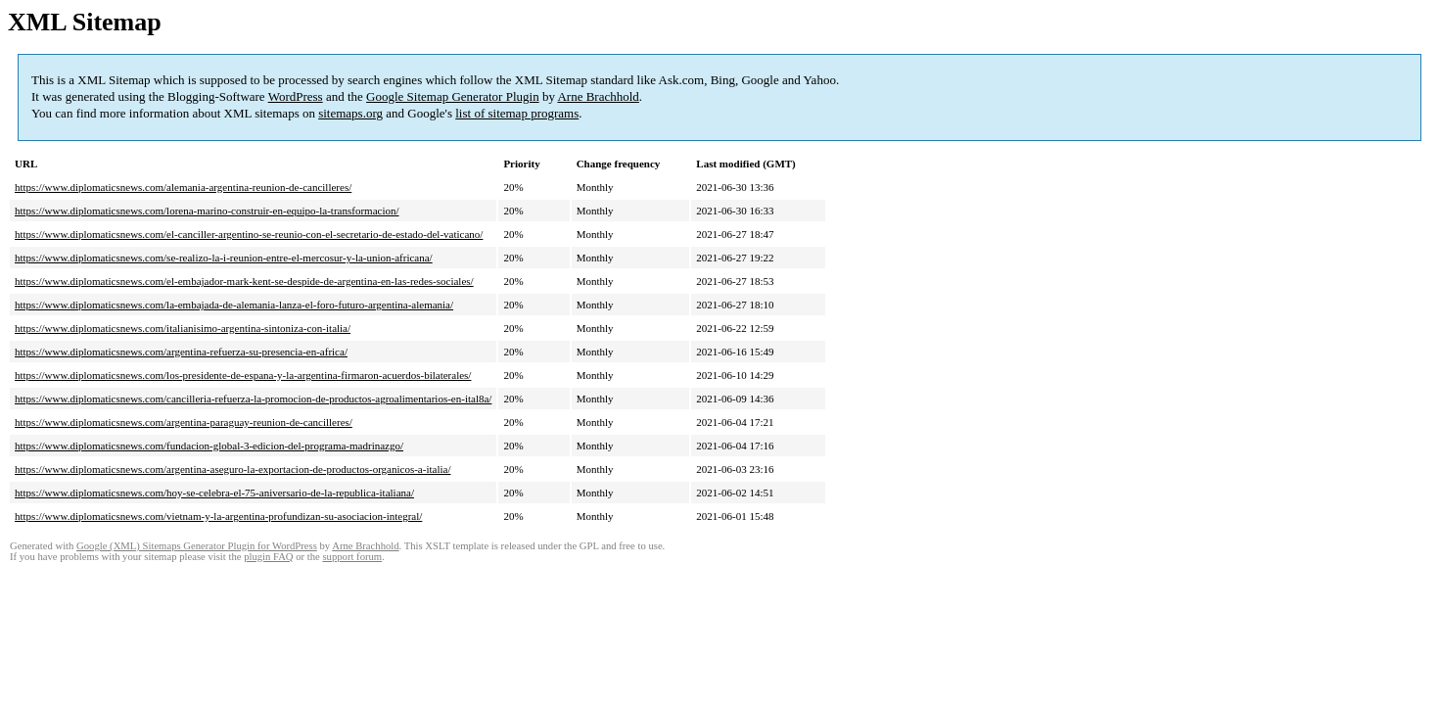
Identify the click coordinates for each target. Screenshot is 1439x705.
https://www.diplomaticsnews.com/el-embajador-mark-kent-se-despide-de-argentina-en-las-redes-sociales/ (244, 281)
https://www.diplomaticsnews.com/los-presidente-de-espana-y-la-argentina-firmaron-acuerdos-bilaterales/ (243, 375)
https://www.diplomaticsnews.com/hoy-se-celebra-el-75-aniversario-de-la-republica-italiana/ (214, 492)
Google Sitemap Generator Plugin (452, 96)
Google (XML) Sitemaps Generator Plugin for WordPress (196, 545)
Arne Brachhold (597, 96)
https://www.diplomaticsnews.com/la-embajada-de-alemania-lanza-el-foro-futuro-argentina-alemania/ (234, 304)
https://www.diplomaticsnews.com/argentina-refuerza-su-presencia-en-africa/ (181, 351)
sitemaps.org (350, 113)
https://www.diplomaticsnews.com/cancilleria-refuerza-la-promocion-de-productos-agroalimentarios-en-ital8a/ (253, 398)
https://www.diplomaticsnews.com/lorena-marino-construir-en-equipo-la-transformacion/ (207, 210)
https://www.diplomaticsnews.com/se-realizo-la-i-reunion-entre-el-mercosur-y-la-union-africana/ (224, 257)
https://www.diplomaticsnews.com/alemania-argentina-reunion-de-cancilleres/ (183, 187)
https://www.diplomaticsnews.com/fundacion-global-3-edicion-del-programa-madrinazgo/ (209, 445)
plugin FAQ (268, 556)
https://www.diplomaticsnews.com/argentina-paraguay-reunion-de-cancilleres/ (183, 422)
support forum (352, 556)
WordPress (295, 96)
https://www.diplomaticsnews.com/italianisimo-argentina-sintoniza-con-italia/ (182, 328)
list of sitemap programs (517, 113)
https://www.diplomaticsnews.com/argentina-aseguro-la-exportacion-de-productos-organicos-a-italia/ (232, 469)
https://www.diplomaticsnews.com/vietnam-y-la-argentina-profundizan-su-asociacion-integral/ (218, 516)
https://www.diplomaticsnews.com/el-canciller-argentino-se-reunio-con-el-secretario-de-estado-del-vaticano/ (249, 234)
